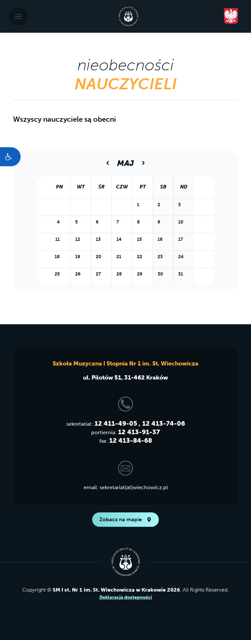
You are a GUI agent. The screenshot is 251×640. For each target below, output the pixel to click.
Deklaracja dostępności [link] (125, 597)
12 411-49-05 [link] (115, 423)
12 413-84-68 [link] (130, 440)
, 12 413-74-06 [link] (162, 423)
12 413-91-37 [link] (139, 432)
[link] (10, 156)
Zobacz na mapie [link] (125, 519)
